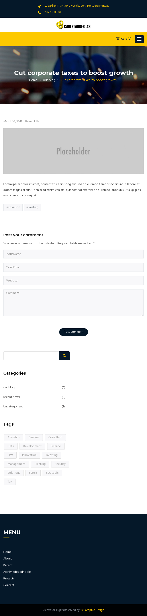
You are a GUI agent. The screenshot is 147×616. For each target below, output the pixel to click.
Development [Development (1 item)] (32, 446)
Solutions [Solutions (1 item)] (14, 472)
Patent (8, 565)
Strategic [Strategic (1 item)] (52, 472)
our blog (49, 80)
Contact (8, 585)
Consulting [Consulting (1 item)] (55, 437)
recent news (11, 397)
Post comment (74, 331)
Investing (32, 207)
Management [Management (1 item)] (16, 464)
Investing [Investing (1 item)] (52, 455)
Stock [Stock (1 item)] (33, 472)
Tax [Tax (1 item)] (10, 481)
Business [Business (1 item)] (34, 437)
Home (33, 80)
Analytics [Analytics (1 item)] (14, 437)
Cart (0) (123, 39)
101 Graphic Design (92, 610)
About (7, 559)
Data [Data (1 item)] (11, 446)
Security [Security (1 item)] (60, 464)
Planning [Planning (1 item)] (40, 464)
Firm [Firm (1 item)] (10, 455)
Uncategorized (13, 407)
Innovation (13, 207)
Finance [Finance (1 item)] (56, 446)
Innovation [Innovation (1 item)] (29, 455)
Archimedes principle (17, 572)
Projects (8, 579)
